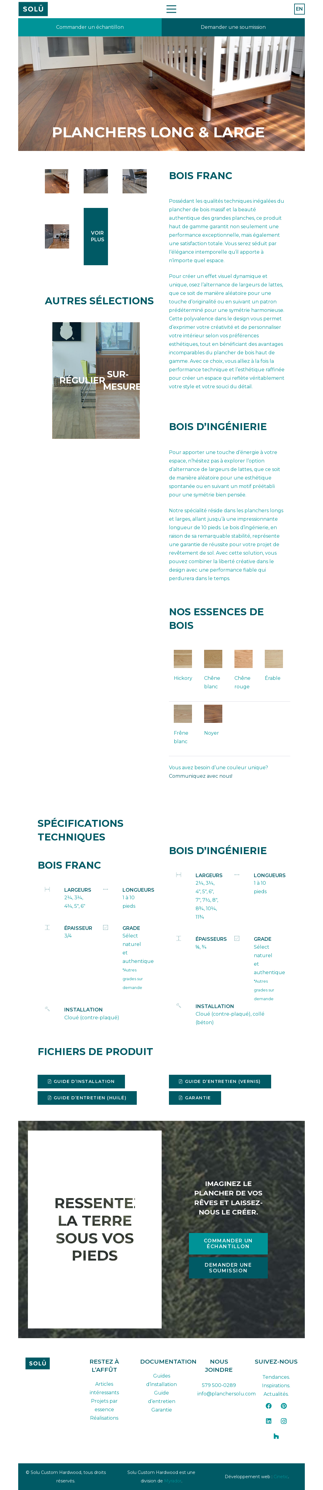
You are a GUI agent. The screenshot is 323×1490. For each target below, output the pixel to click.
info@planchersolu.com (226, 1394)
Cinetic (281, 1476)
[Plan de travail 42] (33, 9)
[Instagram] (283, 1421)
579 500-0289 (219, 1385)
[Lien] (90, 27)
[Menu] (171, 9)
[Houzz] (276, 1436)
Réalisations (104, 1418)
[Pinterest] (283, 1406)
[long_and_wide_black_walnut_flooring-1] (57, 181)
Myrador (172, 1481)
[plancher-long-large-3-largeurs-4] (57, 236)
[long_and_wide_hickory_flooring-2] (96, 181)
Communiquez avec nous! (200, 776)
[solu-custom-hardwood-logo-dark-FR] (46, 1363)
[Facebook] (268, 1406)
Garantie (161, 1410)
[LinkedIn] (268, 1421)
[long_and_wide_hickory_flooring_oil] (135, 181)
